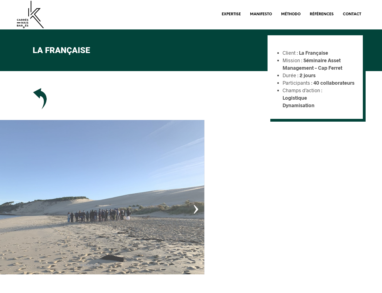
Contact (352, 14)
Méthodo (291, 14)
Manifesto (261, 14)
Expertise (231, 14)
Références (322, 14)
